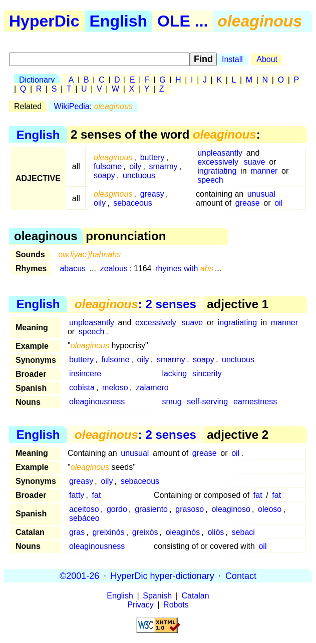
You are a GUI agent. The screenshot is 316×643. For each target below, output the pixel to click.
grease (247, 203)
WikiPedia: (93, 106)
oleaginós (183, 532)
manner (263, 171)
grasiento (151, 509)
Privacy (140, 604)
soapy (104, 175)
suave (254, 162)
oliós (215, 532)
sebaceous (132, 203)
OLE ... (182, 21)
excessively (217, 162)
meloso (115, 387)
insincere (85, 373)
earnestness (255, 401)
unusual (261, 194)
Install (232, 59)
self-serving (207, 401)
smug (171, 401)
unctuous (139, 175)
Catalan (195, 595)
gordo (117, 509)
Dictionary (37, 80)
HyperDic (44, 21)
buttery (152, 157)
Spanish (157, 595)
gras (77, 532)
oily (135, 166)
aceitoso (84, 509)
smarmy (163, 166)
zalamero (152, 387)
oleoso (269, 509)
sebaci (243, 532)
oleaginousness (97, 401)
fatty (76, 495)
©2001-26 (79, 575)
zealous (114, 268)
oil (278, 203)
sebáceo (84, 518)
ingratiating (216, 171)
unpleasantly (219, 153)
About (266, 59)
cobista (82, 387)
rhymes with (184, 268)
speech (210, 180)
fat (96, 495)
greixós (145, 532)
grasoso (189, 509)
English (119, 21)
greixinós (109, 532)
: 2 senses (135, 304)
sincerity (207, 373)
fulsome (108, 166)
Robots (176, 604)
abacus (73, 268)
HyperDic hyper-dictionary (162, 575)
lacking (174, 373)
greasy (152, 194)
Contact (240, 575)
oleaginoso (230, 509)
